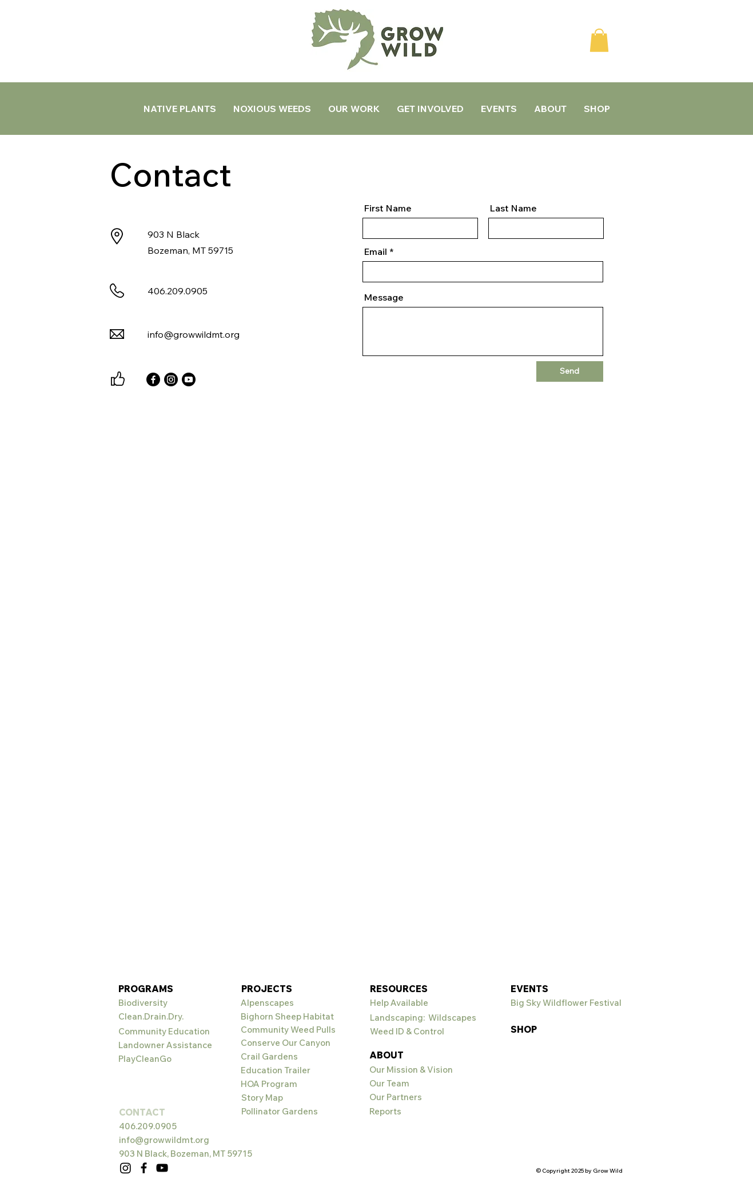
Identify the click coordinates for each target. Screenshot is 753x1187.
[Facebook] (153, 379)
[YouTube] (162, 1168)
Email (375, 251)
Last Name (513, 208)
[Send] (569, 371)
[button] (599, 40)
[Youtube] (189, 379)
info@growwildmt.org (194, 334)
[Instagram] (171, 379)
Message (384, 297)
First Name (388, 208)
